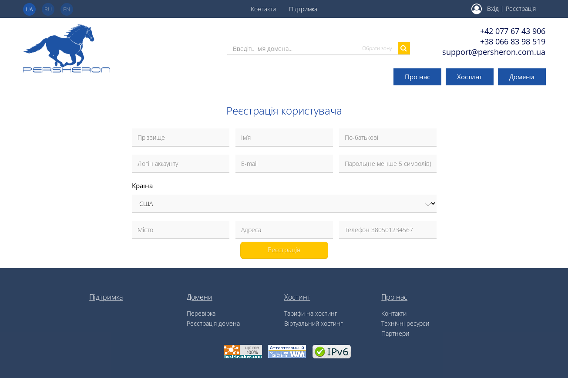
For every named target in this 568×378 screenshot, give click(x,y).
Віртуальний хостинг (313, 323)
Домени (521, 76)
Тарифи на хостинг (310, 313)
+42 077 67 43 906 (512, 31)
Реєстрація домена (213, 323)
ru (48, 9)
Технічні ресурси (405, 323)
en (66, 9)
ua (29, 9)
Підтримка (303, 9)
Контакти (263, 9)
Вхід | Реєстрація (503, 8)
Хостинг (469, 76)
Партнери (395, 333)
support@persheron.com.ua (493, 52)
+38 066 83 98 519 (512, 41)
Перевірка (201, 313)
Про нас (417, 76)
